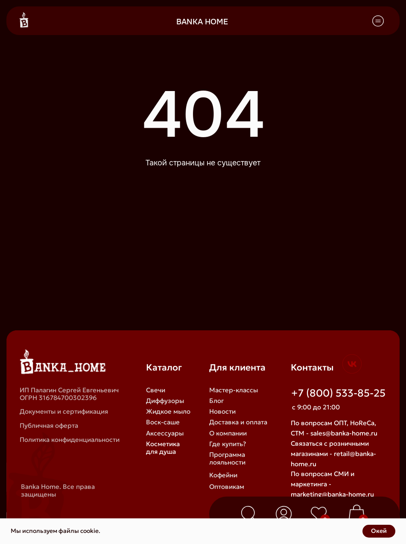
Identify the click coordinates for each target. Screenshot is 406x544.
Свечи (155, 390)
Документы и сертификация (64, 411)
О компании (228, 433)
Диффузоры (165, 401)
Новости (222, 411)
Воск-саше (163, 422)
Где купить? (227, 444)
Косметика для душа (163, 448)
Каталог (164, 367)
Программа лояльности (227, 458)
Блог (216, 401)
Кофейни (223, 475)
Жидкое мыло (168, 411)
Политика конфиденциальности (70, 440)
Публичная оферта (49, 425)
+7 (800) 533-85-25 (338, 393)
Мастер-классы (233, 390)
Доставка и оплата (238, 422)
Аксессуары (165, 433)
